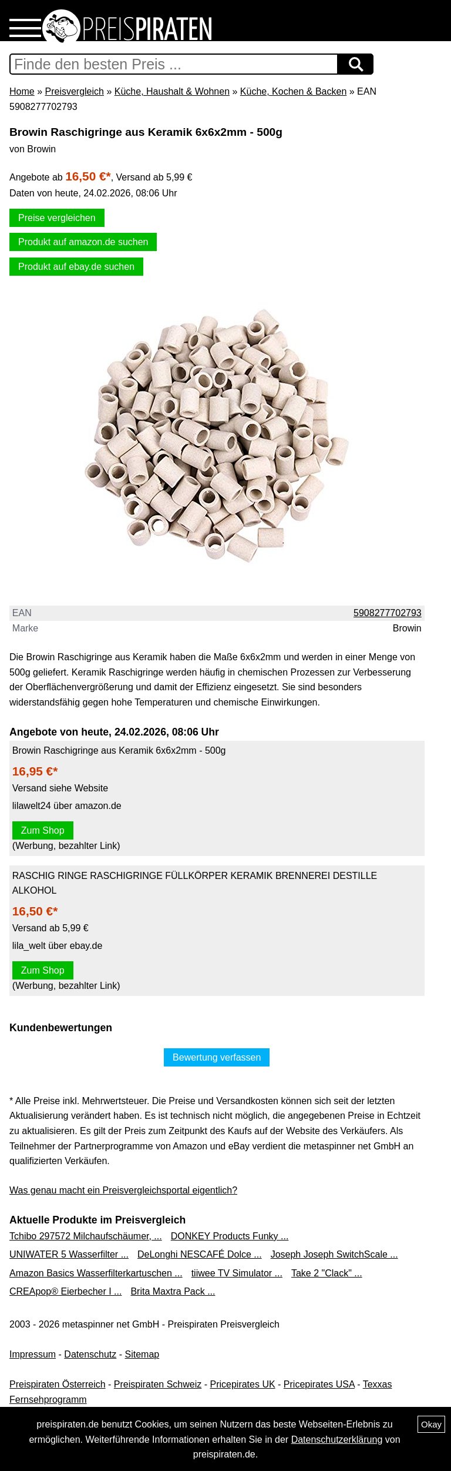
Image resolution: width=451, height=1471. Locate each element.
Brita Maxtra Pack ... (172, 1291)
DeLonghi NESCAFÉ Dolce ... (199, 1254)
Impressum (32, 1354)
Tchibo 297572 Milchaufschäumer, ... (85, 1236)
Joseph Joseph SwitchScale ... (334, 1254)
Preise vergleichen (57, 218)
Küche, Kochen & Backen (293, 91)
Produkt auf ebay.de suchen (76, 267)
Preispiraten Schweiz (157, 1384)
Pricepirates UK (242, 1384)
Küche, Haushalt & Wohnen (172, 91)
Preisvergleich (74, 91)
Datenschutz (90, 1354)
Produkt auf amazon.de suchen (83, 242)
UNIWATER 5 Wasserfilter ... (69, 1254)
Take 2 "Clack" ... (326, 1273)
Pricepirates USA (319, 1384)
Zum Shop (43, 830)
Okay (431, 1424)
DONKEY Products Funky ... (230, 1236)
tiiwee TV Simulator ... (236, 1273)
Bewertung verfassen (217, 1057)
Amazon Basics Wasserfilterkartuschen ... (96, 1273)
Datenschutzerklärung (337, 1440)
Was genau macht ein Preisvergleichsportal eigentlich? (123, 1190)
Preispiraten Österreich (57, 1384)
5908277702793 (388, 613)
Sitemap (142, 1354)
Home (22, 91)
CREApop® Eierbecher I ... (65, 1291)
